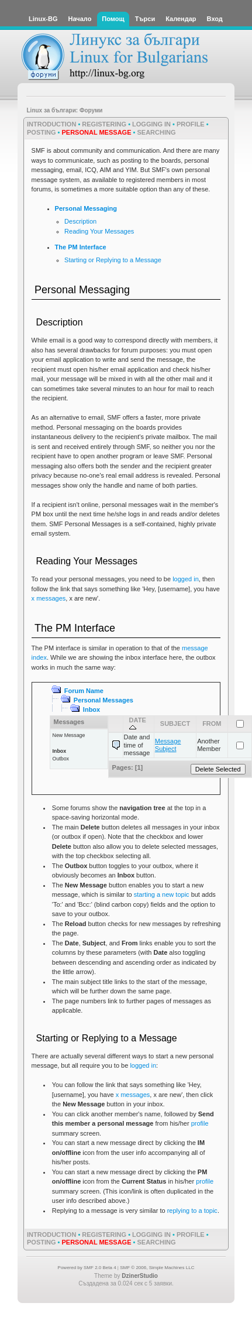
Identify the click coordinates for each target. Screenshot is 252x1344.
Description (80, 221)
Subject (175, 723)
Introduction (51, 124)
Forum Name (83, 690)
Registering (104, 124)
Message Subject (168, 745)
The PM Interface (80, 247)
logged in (185, 578)
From (211, 723)
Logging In (151, 124)
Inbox (91, 709)
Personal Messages (103, 700)
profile (200, 1123)
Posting (41, 132)
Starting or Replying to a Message (112, 259)
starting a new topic (161, 894)
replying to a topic (192, 1210)
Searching (156, 132)
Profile (191, 124)
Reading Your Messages (99, 231)
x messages (49, 598)
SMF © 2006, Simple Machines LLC (157, 1267)
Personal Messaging (86, 208)
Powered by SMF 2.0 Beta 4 (87, 1267)
